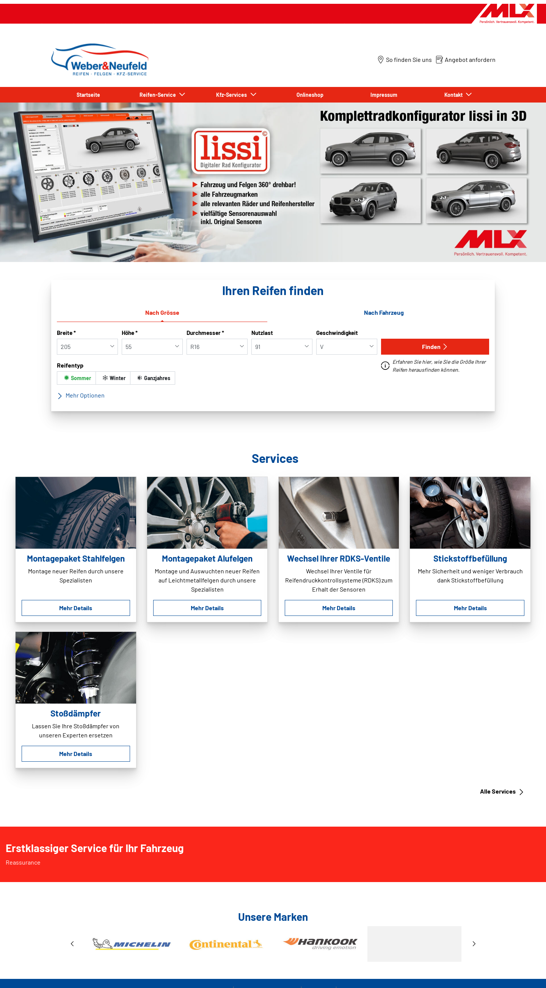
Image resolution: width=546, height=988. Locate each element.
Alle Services (502, 791)
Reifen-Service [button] (159, 95)
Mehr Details (75, 607)
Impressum (383, 95)
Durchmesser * (205, 332)
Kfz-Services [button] (232, 95)
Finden (435, 346)
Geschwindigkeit (337, 332)
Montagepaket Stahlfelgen (76, 558)
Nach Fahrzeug (384, 312)
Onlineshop (310, 95)
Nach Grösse (162, 312)
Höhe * (130, 332)
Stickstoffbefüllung (470, 558)
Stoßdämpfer (75, 713)
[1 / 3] (273, 944)
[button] (72, 944)
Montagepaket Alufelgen (207, 558)
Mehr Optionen (81, 395)
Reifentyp (70, 365)
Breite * (66, 332)
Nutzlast (262, 332)
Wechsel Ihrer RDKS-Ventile (338, 558)
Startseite (88, 95)
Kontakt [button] (454, 95)
